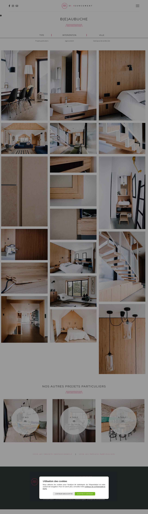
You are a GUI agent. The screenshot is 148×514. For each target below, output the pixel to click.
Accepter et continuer (85, 494)
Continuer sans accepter (63, 494)
